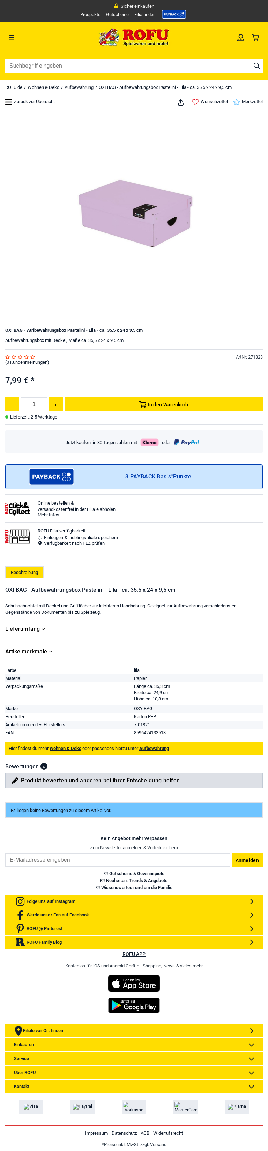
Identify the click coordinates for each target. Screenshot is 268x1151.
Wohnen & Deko (43, 87)
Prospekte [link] (90, 14)
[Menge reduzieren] (12, 404)
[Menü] (37, 37)
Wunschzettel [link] (210, 102)
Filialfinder (144, 14)
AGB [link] (145, 1133)
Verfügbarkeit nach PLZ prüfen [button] (71, 543)
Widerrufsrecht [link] (168, 1133)
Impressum (96, 1133)
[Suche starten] (257, 66)
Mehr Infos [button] (48, 515)
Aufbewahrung (79, 87)
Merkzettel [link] (248, 102)
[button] (43, 766)
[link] (174, 14)
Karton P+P (145, 716)
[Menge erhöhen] (56, 404)
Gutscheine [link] (117, 14)
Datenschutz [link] (124, 1133)
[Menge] (34, 404)
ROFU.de (13, 87)
